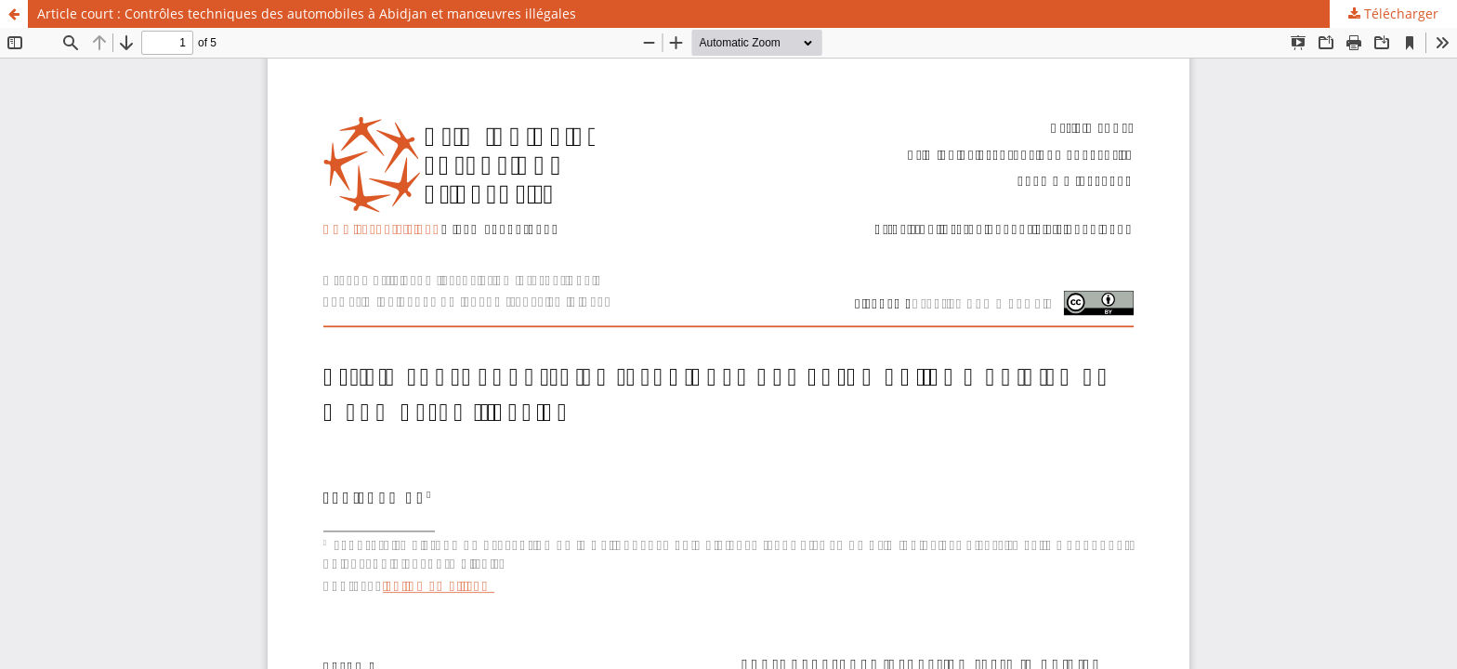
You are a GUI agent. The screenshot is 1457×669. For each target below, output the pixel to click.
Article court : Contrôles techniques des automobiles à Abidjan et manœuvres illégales (306, 13)
